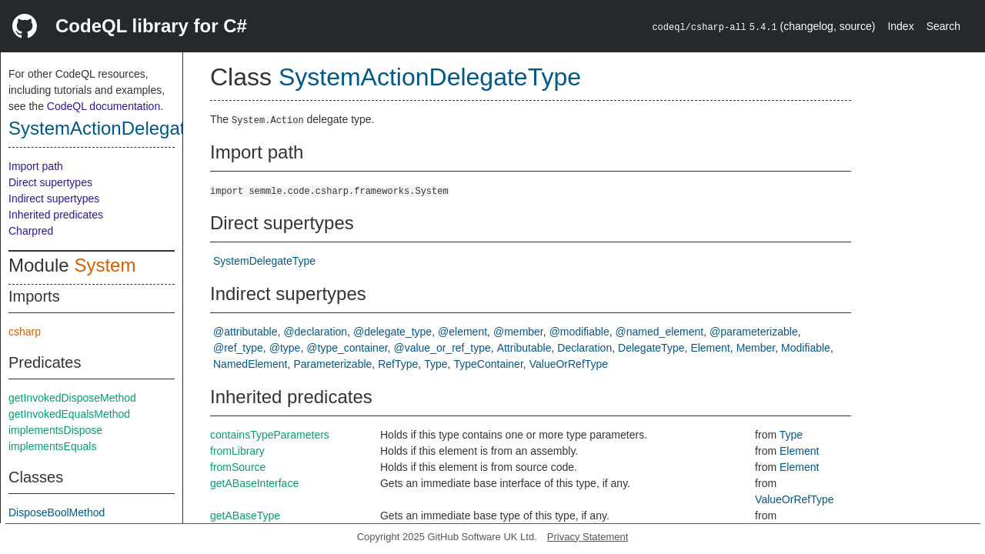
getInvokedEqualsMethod (69, 414)
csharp (24, 331)
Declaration (584, 348)
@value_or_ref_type (441, 348)
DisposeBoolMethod (56, 512)
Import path (35, 166)
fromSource (237, 467)
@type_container (346, 348)
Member (756, 348)
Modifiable (805, 348)
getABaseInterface (254, 483)
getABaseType (245, 515)
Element (710, 348)
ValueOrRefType (568, 364)
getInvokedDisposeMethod (72, 398)
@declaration (315, 331)
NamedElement (250, 364)
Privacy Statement (588, 536)
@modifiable (579, 331)
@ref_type (238, 348)
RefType (398, 364)
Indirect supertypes (53, 198)
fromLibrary (237, 451)
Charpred (30, 231)
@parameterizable (754, 331)
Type (435, 364)
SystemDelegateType (264, 261)
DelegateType (651, 348)
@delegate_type (392, 331)
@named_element (660, 331)
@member (518, 331)
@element (462, 331)
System (104, 265)
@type (285, 348)
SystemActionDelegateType (121, 128)
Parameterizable (332, 364)
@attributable (245, 331)
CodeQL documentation (103, 106)
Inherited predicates (55, 215)
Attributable (524, 348)
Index (900, 26)
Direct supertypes (50, 182)
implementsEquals (52, 446)
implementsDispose (55, 430)
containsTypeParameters (269, 435)
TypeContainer (488, 364)
